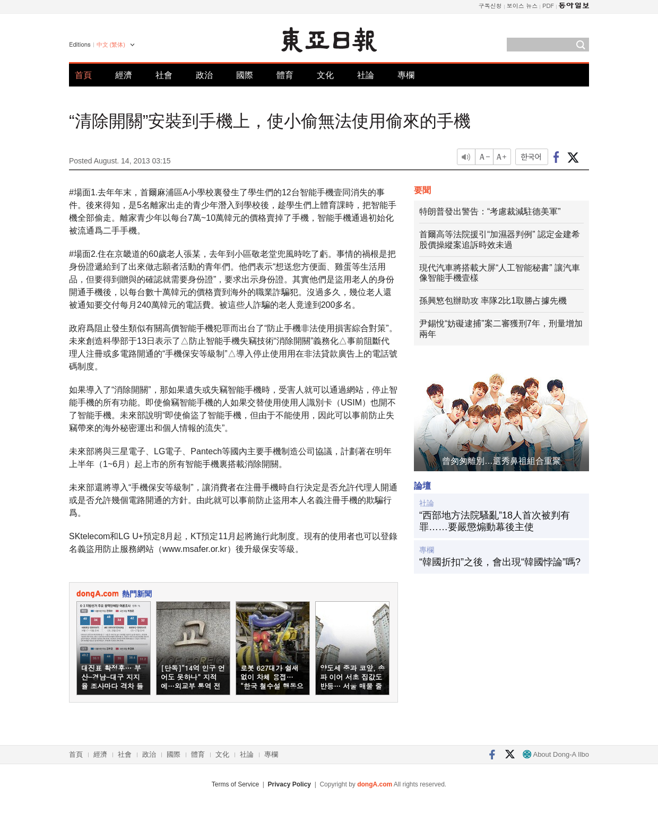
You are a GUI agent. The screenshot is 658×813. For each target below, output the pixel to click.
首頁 (83, 75)
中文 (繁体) (111, 44)
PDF (548, 6)
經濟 (123, 75)
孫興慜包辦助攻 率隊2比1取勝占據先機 (493, 300)
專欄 (405, 75)
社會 (163, 75)
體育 (284, 75)
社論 (365, 75)
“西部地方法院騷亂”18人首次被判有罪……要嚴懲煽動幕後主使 (494, 521)
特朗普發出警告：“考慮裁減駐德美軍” (490, 211)
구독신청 (490, 6)
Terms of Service (235, 784)
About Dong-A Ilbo (556, 754)
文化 (325, 75)
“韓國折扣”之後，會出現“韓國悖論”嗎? (500, 562)
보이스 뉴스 (522, 6)
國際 (244, 75)
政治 (204, 75)
